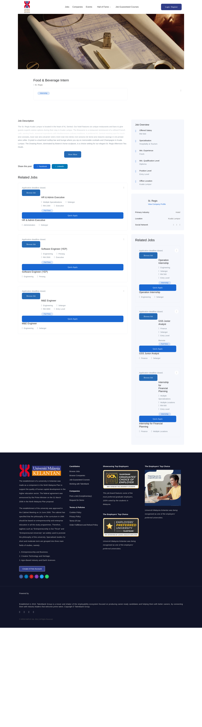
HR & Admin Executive (53, 197)
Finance (163, 328)
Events (89, 7)
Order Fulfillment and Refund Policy (83, 525)
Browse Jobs (74, 471)
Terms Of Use (75, 521)
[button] (32, 568)
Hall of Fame (104, 7)
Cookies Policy (75, 512)
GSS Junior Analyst (149, 353)
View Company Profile (157, 204)
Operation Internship (149, 292)
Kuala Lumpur (174, 218)
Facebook (42, 166)
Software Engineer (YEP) (54, 249)
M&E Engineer (48, 300)
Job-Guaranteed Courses (127, 7)
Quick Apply (73, 215)
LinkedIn (59, 166)
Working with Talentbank (79, 484)
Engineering (48, 254)
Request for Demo (76, 500)
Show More (72, 154)
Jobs (67, 7)
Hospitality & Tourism (148, 144)
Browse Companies (77, 475)
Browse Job (31, 193)
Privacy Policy (75, 516)
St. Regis (152, 201)
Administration (29, 225)
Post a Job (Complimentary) (80, 496)
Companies (77, 7)
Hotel (178, 212)
